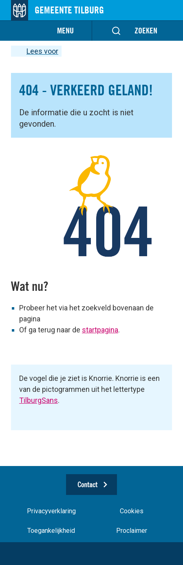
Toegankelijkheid (51, 530)
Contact (87, 484)
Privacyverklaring (51, 511)
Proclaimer (131, 530)
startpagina (100, 329)
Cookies (131, 511)
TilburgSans (38, 400)
